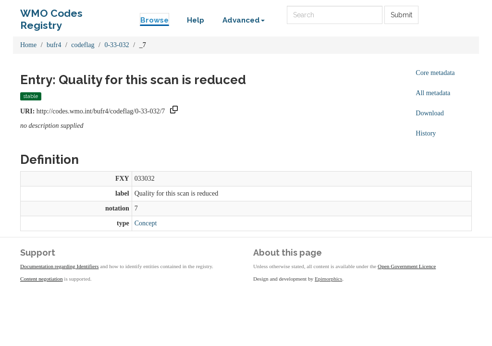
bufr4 (54, 45)
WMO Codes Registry (51, 15)
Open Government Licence (407, 266)
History (426, 133)
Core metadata (435, 72)
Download (429, 113)
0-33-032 (116, 45)
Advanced (243, 20)
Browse (154, 20)
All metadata (433, 93)
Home (28, 45)
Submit (401, 15)
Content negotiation (41, 279)
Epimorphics (328, 279)
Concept (146, 223)
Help (195, 20)
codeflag (82, 45)
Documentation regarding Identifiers (59, 266)
